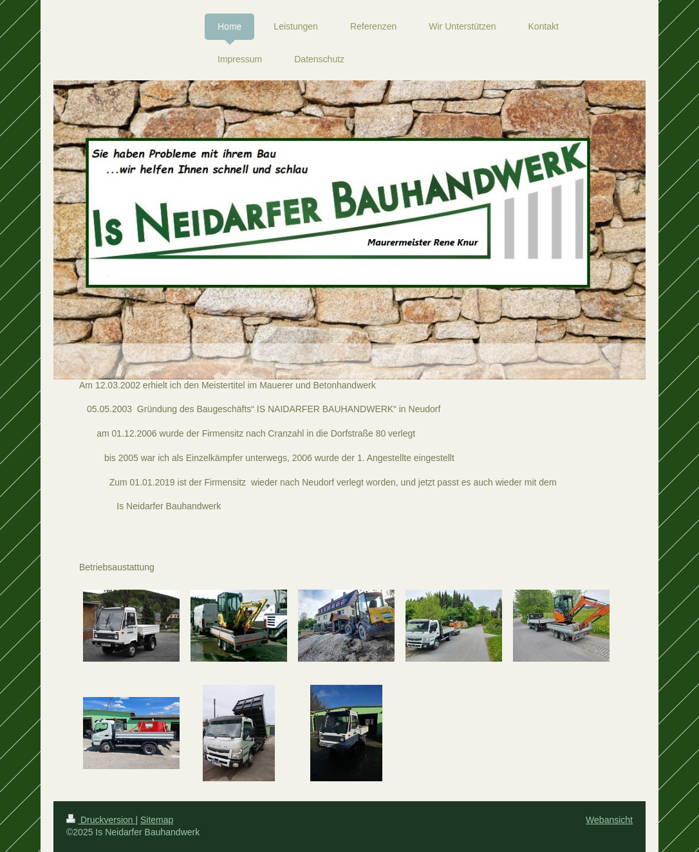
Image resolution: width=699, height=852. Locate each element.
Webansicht (609, 820)
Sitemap (156, 820)
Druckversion (100, 820)
